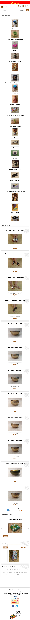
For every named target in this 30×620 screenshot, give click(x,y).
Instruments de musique (15, 126)
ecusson (11, 572)
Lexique (19, 589)
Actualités (11, 589)
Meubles (15, 147)
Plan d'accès (17, 591)
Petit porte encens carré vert (15, 519)
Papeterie (15, 158)
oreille (25, 572)
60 (22, 508)
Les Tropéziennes (15, 137)
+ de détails (5, 536)
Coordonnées (24, 591)
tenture (17, 574)
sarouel (13, 574)
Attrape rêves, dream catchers (15, 39)
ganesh (21, 572)
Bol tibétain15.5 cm (15, 409)
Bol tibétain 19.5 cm (15, 363)
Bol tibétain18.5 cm (15, 386)
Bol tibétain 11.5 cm (15, 503)
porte (9, 574)
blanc (8, 569)
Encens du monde (15, 104)
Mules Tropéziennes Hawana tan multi (14, 545)
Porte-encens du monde (15, 169)
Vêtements (15, 202)
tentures (22, 574)
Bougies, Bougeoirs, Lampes (15, 72)
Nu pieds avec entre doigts (15, 293)
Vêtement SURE (15, 212)
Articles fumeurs (15, 28)
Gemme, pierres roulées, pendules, (15, 115)
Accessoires (15, 18)
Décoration (15, 93)
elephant (16, 572)
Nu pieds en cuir (15, 246)
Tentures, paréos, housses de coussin (15, 191)
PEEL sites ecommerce (15, 594)
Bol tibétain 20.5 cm (15, 340)
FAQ (15, 589)
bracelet (16, 569)
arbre (4, 569)
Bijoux (15, 50)
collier (25, 569)
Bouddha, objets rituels (15, 61)
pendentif (5, 574)
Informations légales (7, 593)
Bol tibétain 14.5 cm (15, 433)
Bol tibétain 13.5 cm (15, 456)
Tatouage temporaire (15, 180)
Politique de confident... (8, 591)
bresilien (21, 569)
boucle (11, 569)
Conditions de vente (17, 593)
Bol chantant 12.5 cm (15, 479)
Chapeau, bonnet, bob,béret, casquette (15, 82)
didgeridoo (5, 572)
